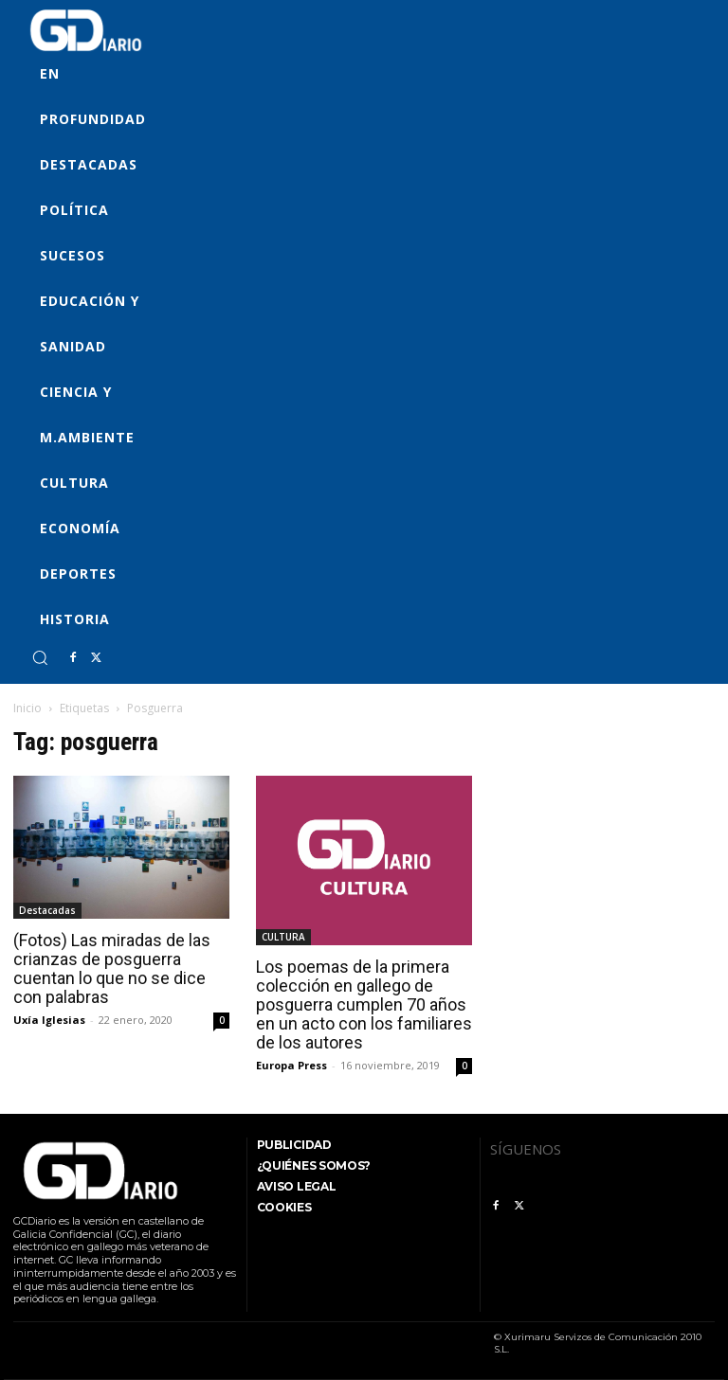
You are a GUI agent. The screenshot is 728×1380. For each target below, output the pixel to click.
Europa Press (291, 1065)
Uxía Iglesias (49, 1020)
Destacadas (47, 910)
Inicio (27, 708)
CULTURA (283, 936)
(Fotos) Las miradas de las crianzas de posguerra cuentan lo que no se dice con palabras (111, 968)
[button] (40, 657)
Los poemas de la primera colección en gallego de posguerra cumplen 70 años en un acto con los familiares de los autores (364, 1004)
